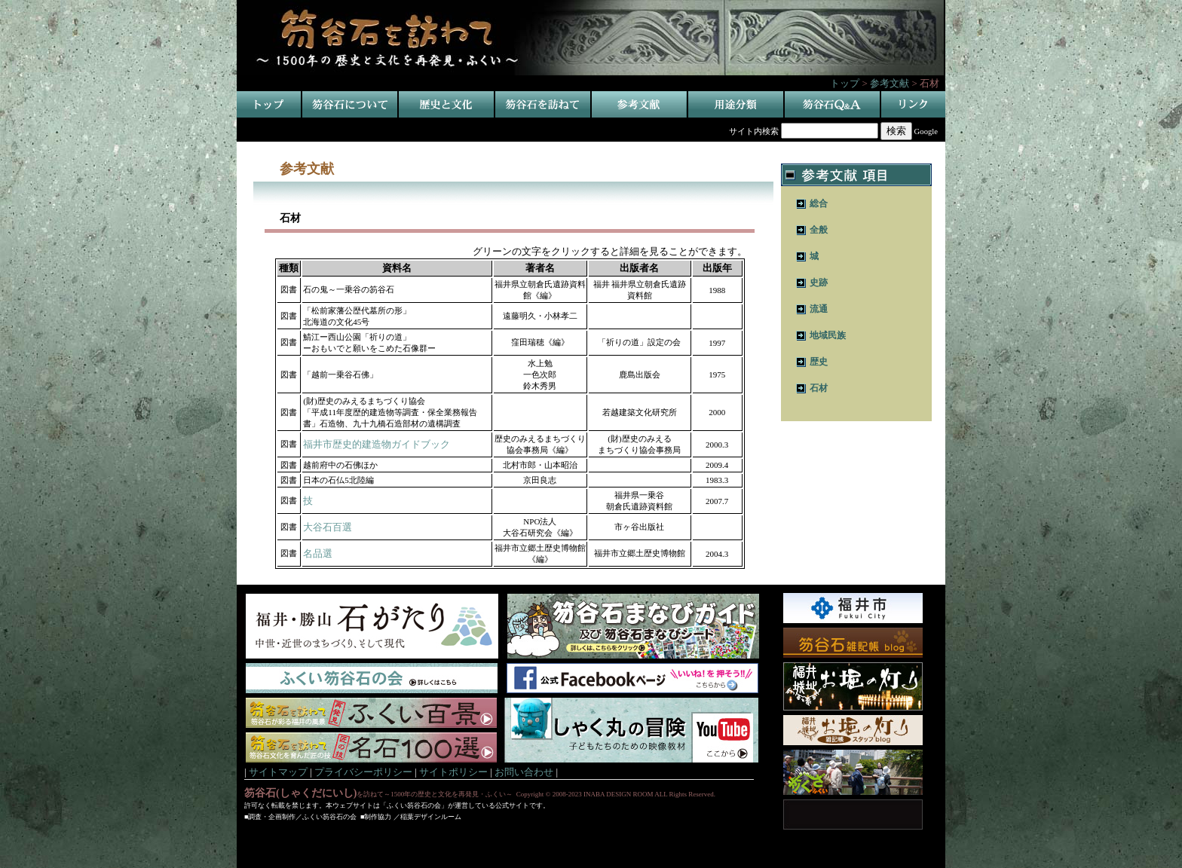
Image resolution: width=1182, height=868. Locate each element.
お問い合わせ (524, 772)
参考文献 (889, 83)
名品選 (317, 553)
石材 (819, 388)
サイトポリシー (453, 772)
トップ (844, 83)
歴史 (819, 361)
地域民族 (828, 335)
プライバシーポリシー (363, 772)
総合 (819, 203)
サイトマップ (278, 772)
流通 (819, 309)
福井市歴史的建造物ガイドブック (376, 444)
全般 (819, 230)
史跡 (819, 282)
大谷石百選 (327, 527)
